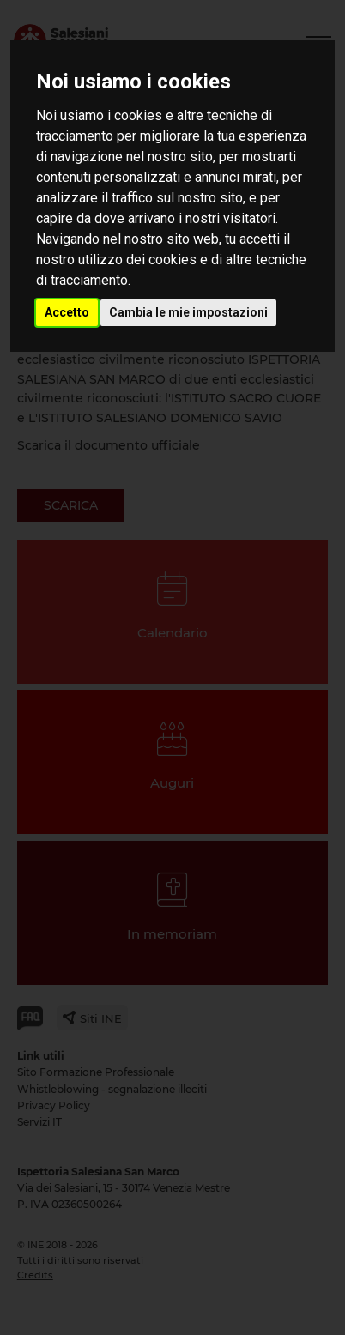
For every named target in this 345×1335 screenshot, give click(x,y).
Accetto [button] (67, 312)
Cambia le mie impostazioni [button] (188, 312)
